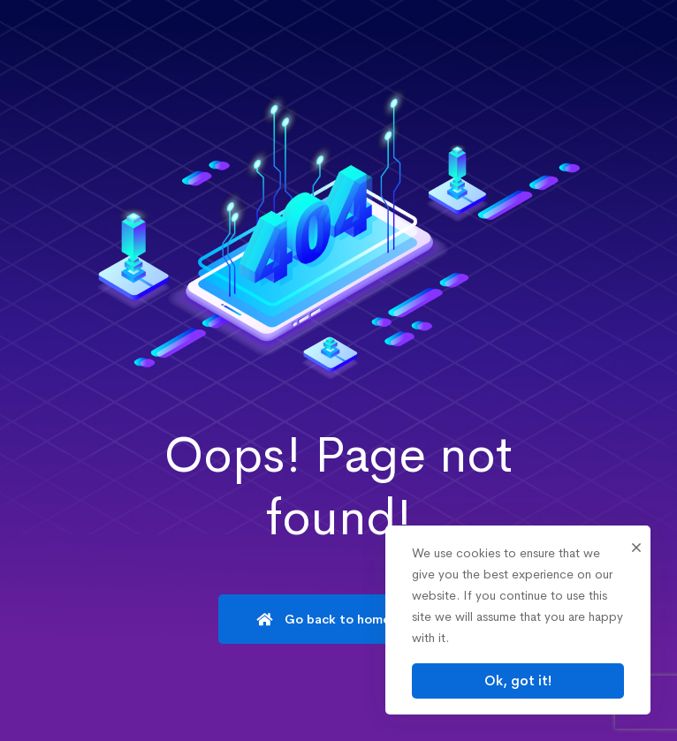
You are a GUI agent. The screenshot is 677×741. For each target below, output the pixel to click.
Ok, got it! (517, 680)
